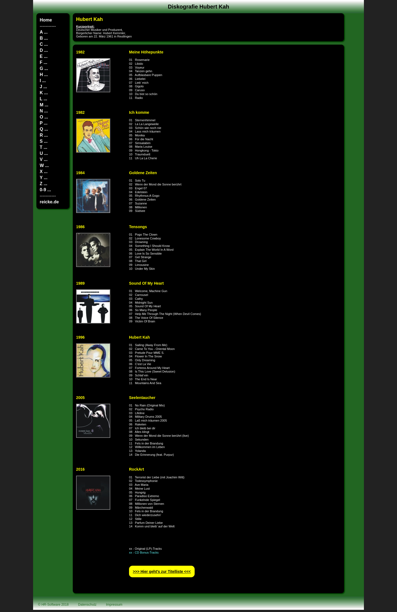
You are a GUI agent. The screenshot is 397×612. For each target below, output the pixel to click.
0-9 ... (45, 189)
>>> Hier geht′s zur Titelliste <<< (162, 572)
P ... (43, 123)
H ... (44, 74)
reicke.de (49, 201)
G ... (44, 68)
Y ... (43, 177)
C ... (44, 44)
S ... (43, 141)
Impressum (114, 604)
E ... (43, 56)
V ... (43, 159)
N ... (44, 111)
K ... (44, 92)
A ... (44, 32)
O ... (44, 117)
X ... (43, 171)
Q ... (44, 129)
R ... (44, 135)
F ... (43, 62)
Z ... (43, 183)
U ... (44, 153)
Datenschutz (87, 604)
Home (46, 20)
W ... (44, 165)
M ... (44, 105)
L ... (43, 98)
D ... (44, 50)
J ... (43, 86)
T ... (43, 147)
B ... (44, 38)
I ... (43, 80)
